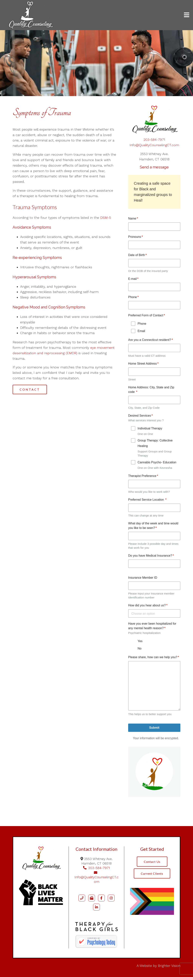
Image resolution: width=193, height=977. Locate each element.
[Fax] (91, 898)
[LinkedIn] (96, 907)
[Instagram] (111, 898)
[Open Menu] (186, 15)
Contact (30, 389)
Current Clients (152, 873)
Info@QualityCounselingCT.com (154, 145)
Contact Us (152, 861)
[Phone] (81, 898)
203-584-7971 (154, 140)
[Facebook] (101, 898)
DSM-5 (105, 218)
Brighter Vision (169, 966)
